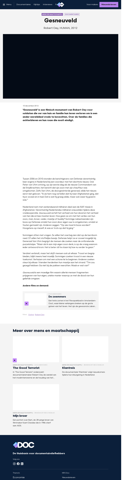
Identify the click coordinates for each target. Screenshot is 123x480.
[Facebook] (18, 463)
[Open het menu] (7, 4)
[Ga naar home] (60, 4)
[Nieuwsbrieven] (108, 4)
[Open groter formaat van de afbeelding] (61, 149)
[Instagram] (14, 463)
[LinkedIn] (22, 463)
